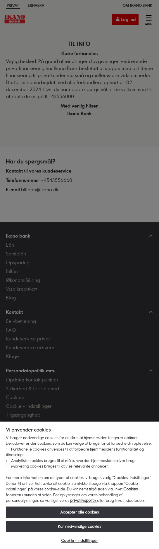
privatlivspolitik (83, 500)
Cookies (130, 489)
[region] (79, 485)
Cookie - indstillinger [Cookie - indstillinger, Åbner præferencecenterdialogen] (79, 540)
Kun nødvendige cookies (79, 526)
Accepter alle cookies (79, 512)
